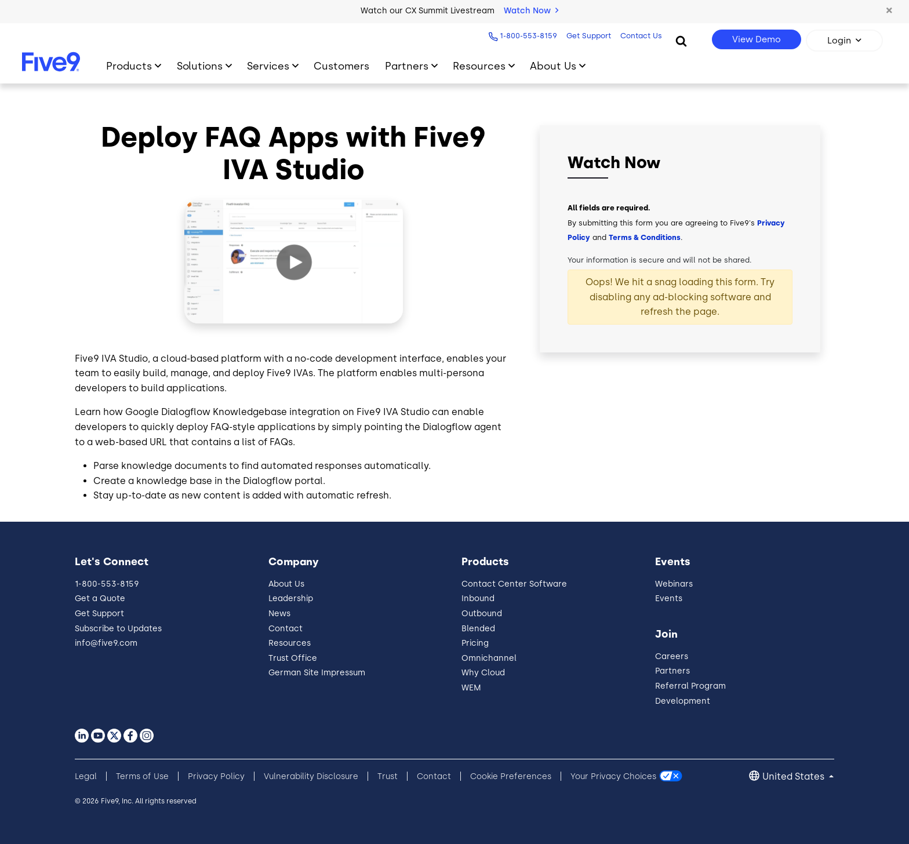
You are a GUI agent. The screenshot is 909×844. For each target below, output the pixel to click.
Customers (341, 66)
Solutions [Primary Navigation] (200, 66)
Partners (672, 671)
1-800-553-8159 (526, 35)
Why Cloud (483, 673)
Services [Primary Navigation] (268, 66)
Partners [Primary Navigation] (406, 66)
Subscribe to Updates (118, 629)
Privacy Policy (216, 776)
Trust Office (292, 658)
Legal (86, 776)
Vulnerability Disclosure (311, 776)
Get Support (587, 35)
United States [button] (794, 776)
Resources (289, 643)
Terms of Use (142, 776)
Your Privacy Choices (613, 776)
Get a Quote (100, 598)
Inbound (478, 598)
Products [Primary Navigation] (129, 66)
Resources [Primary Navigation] (479, 66)
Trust (387, 776)
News (279, 614)
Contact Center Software (514, 584)
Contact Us (639, 35)
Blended (478, 629)
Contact (285, 629)
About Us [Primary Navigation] (553, 66)
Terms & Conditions (645, 237)
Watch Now (531, 11)
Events (668, 598)
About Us (286, 584)
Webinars (674, 584)
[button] (889, 11)
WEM (471, 688)
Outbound (481, 614)
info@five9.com (106, 643)
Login (839, 40)
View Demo (756, 39)
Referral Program (690, 686)
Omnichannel (489, 658)
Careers (671, 656)
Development (682, 701)
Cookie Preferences (510, 776)
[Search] (681, 40)
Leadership (290, 598)
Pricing (475, 643)
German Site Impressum (316, 673)
